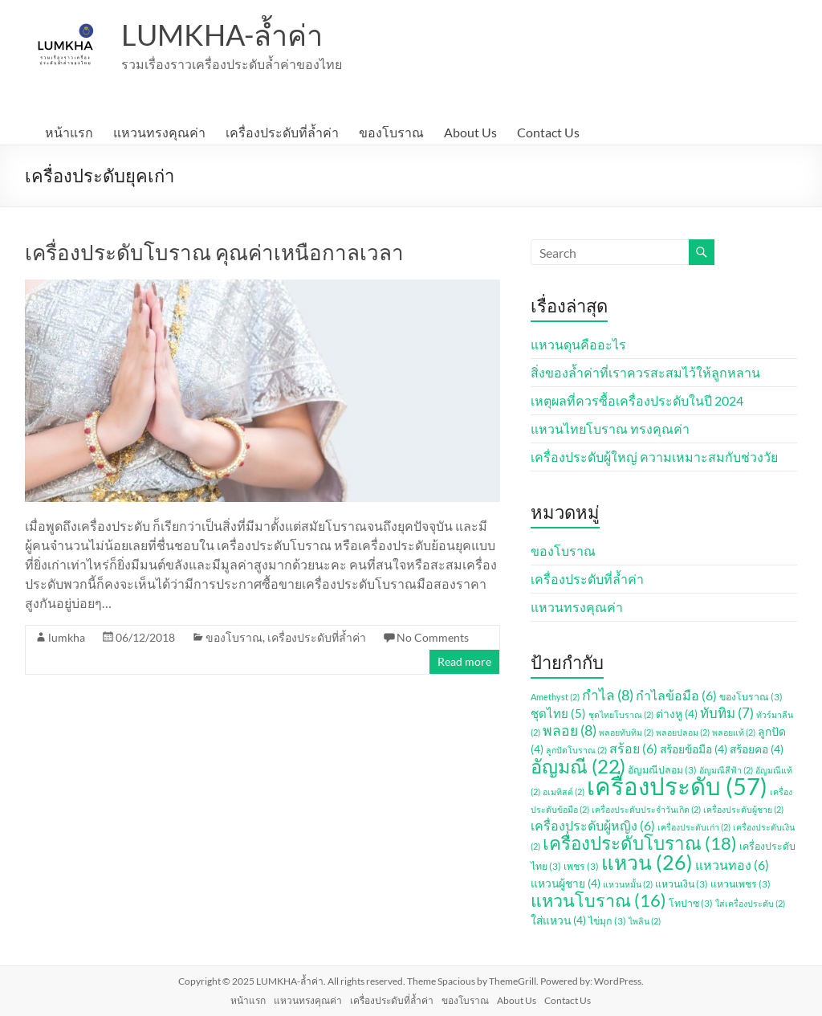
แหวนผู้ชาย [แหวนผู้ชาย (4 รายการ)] (565, 883)
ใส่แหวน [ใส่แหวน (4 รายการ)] (558, 920)
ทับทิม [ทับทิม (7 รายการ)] (727, 712)
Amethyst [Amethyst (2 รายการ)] (555, 697)
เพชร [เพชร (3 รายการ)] (581, 866)
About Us (470, 132)
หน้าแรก (69, 132)
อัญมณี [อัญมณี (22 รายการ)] (578, 766)
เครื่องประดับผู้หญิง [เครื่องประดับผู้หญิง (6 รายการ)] (593, 825)
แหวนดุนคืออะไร (578, 344)
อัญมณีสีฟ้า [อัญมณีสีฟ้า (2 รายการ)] (726, 770)
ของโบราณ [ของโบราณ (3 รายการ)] (751, 697)
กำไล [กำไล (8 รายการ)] (607, 695)
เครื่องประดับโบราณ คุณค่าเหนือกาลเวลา (214, 252)
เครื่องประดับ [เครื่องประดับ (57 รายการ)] (677, 786)
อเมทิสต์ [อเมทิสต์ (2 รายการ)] (563, 791)
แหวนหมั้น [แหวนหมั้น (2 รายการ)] (628, 884)
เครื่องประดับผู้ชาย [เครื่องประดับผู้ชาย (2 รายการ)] (743, 809)
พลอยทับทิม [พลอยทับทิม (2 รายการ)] (626, 732)
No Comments (433, 637)
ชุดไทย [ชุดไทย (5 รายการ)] (558, 713)
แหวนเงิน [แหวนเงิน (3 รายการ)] (681, 884)
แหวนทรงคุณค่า (159, 132)
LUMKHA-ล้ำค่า (222, 34)
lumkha (66, 637)
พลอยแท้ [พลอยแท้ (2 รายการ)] (733, 732)
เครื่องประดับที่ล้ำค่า (282, 132)
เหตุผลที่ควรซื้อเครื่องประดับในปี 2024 (637, 400)
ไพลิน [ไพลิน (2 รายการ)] (645, 921)
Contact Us (548, 132)
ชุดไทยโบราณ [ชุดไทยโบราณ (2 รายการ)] (620, 714)
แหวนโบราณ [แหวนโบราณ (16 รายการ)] (598, 900)
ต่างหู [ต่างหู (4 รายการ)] (677, 713)
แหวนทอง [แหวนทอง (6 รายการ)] (732, 864)
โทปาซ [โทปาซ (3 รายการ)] (691, 903)
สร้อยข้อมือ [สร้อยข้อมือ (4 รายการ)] (693, 749)
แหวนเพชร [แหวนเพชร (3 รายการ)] (740, 884)
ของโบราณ (391, 132)
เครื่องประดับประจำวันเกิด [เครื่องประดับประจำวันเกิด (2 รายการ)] (646, 809)
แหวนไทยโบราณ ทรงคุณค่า (610, 428)
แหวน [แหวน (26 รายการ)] (647, 862)
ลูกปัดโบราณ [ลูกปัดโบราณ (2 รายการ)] (576, 750)
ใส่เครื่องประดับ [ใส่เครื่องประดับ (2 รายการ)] (750, 903)
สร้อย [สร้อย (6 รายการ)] (633, 748)
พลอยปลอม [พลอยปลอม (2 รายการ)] (683, 732)
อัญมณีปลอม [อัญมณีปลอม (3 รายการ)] (662, 770)
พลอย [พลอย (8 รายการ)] (569, 730)
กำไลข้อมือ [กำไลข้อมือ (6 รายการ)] (676, 695)
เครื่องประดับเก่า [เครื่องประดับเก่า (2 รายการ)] (693, 827)
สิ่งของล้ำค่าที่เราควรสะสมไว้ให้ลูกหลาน (645, 372)
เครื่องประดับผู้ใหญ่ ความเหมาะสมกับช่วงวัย (654, 456)
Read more (464, 661)
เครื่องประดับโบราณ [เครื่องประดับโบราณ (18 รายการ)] (640, 843)
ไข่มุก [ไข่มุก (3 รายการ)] (607, 921)
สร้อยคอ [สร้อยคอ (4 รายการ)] (756, 749)
